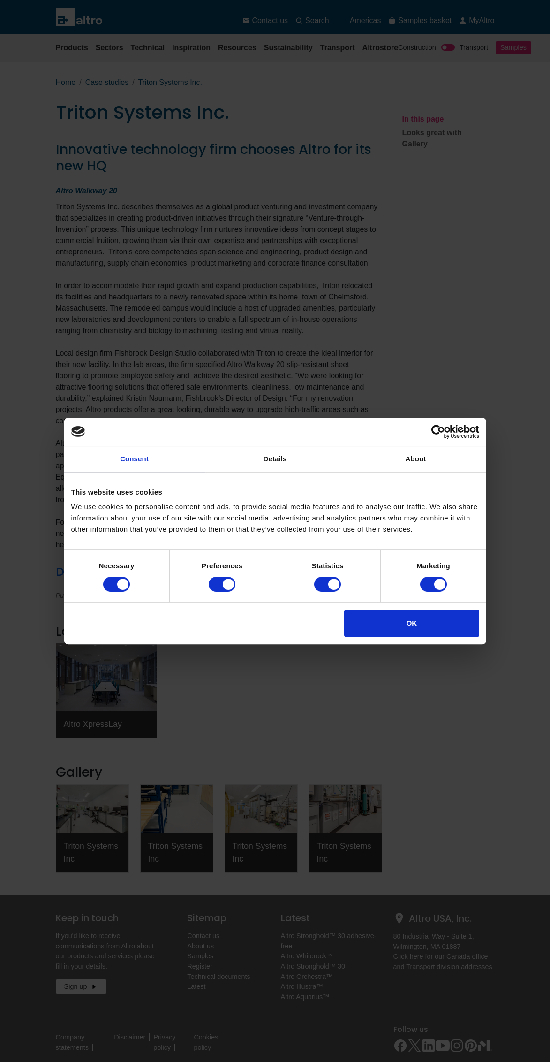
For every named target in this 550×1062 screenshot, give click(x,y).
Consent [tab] (134, 459)
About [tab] (416, 459)
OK (412, 623)
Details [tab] (275, 459)
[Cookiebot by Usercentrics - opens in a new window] (438, 432)
